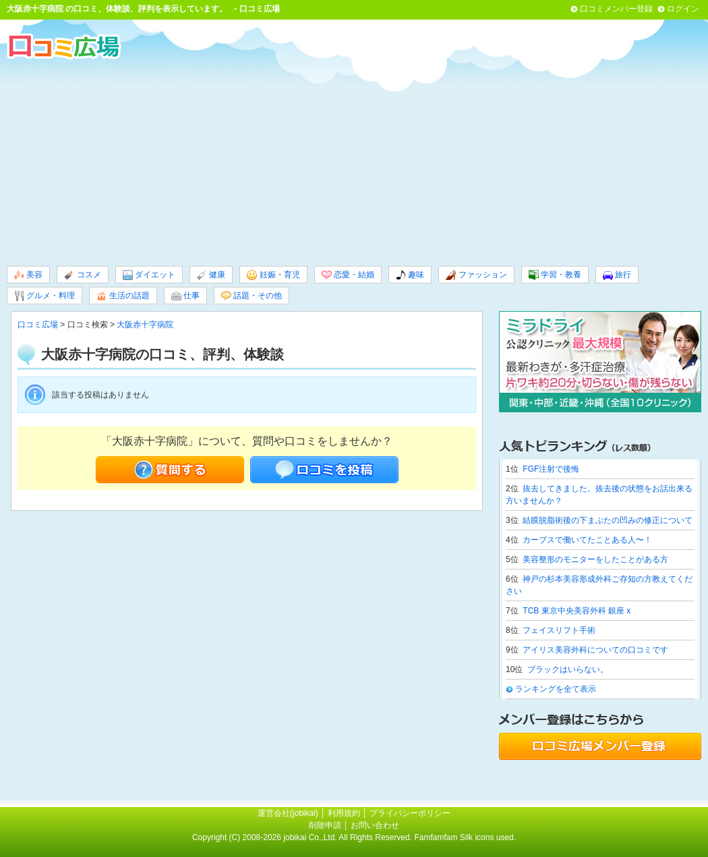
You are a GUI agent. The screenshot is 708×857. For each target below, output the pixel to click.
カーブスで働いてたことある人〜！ (587, 540)
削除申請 (325, 825)
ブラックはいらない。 (567, 669)
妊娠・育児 (273, 275)
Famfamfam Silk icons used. (465, 837)
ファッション (476, 275)
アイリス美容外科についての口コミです (595, 650)
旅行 (617, 275)
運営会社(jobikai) (289, 813)
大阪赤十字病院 (35, 8)
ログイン (683, 8)
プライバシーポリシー (410, 813)
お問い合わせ (375, 825)
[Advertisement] (354, 161)
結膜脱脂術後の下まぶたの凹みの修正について (607, 520)
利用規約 (344, 813)
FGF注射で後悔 (551, 469)
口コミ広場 (38, 324)
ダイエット (149, 275)
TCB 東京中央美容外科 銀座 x (576, 610)
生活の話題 (122, 296)
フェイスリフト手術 (559, 630)
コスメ (82, 275)
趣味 (410, 275)
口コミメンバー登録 (616, 8)
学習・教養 (555, 275)
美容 (28, 275)
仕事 (185, 296)
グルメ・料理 (44, 296)
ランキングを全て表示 (555, 689)
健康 (211, 275)
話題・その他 (251, 296)
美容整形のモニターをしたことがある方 (595, 559)
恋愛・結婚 (348, 275)
